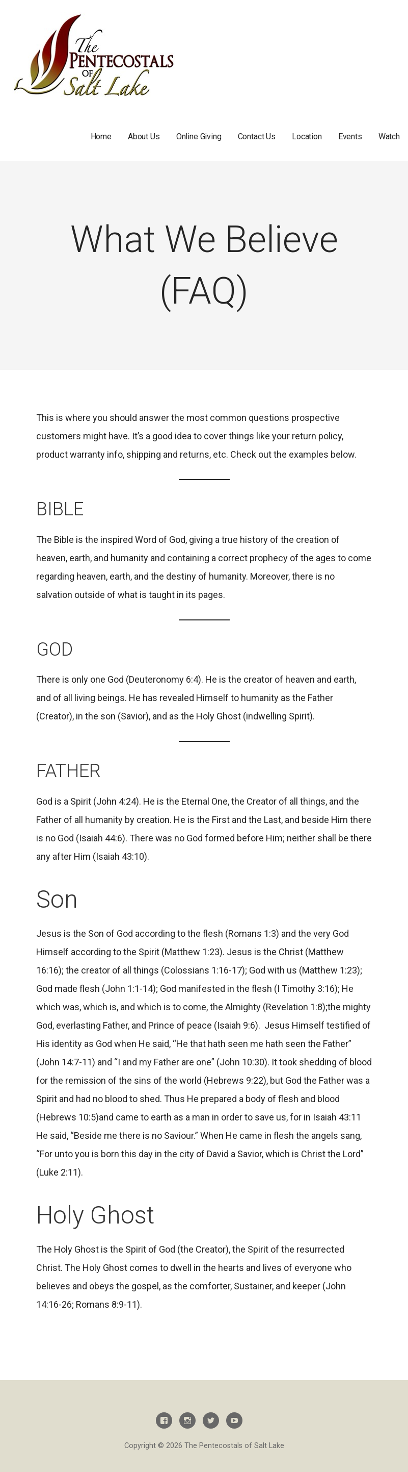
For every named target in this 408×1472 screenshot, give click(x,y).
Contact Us (257, 136)
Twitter (211, 1420)
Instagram (187, 1420)
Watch (389, 136)
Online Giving (199, 136)
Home (101, 136)
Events (350, 136)
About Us (144, 136)
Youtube (234, 1420)
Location (307, 136)
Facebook (164, 1420)
